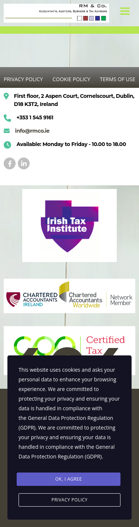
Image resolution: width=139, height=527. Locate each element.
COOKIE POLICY (71, 79)
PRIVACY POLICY (23, 79)
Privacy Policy (70, 500)
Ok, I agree (68, 479)
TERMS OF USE (117, 79)
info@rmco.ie (32, 130)
